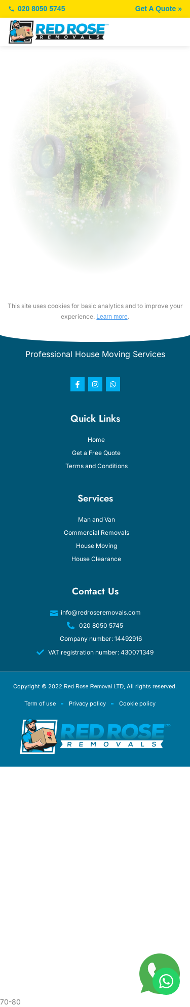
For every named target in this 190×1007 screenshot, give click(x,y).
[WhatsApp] (166, 981)
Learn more (111, 316)
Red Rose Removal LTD (94, 686)
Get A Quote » (158, 9)
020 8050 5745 (36, 9)
